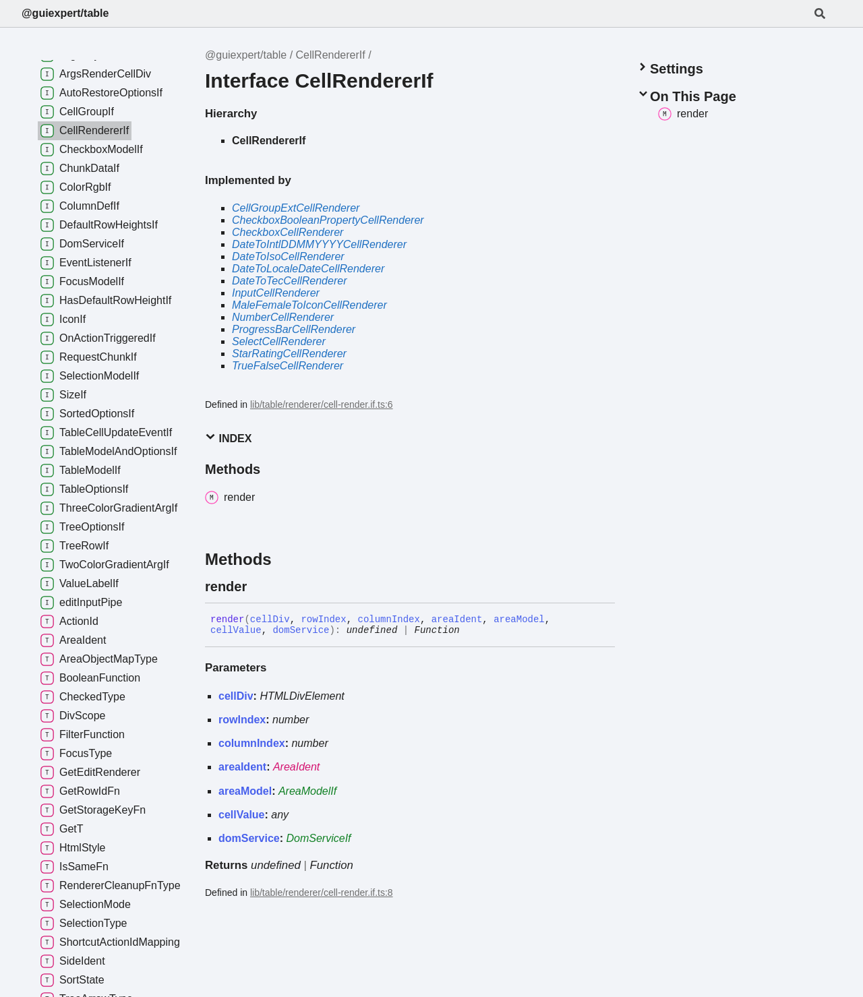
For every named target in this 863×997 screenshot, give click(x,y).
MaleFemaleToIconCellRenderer (309, 305)
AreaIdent (296, 767)
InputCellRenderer (276, 293)
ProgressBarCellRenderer (293, 329)
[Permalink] (259, 586)
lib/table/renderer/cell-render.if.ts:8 (321, 892)
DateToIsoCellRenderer (288, 256)
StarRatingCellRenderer (289, 353)
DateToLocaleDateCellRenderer (308, 268)
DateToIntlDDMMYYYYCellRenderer (319, 244)
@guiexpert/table (65, 13)
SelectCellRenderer (279, 341)
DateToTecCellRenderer (289, 280)
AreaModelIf (307, 791)
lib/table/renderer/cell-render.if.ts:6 (321, 404)
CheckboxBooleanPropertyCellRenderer (328, 220)
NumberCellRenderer (283, 317)
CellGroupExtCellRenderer (295, 208)
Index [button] (228, 437)
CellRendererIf (330, 55)
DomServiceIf (319, 838)
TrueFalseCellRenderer (287, 365)
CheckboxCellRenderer (287, 232)
